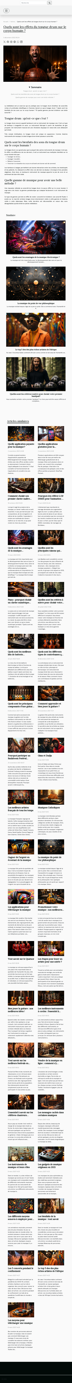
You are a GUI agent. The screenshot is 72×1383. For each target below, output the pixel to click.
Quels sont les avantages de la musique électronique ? (36, 257)
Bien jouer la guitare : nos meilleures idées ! (20, 1010)
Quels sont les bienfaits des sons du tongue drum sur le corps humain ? (35, 94)
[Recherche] (33, 3)
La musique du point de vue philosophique (36, 303)
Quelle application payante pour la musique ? (21, 445)
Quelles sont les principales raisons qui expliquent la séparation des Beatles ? (50, 552)
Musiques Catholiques (49, 807)
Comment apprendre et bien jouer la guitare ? (49, 705)
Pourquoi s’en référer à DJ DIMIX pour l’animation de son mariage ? (51, 499)
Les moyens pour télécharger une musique (20, 1321)
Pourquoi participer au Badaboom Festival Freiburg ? (19, 758)
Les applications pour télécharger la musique (19, 908)
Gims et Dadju (45, 755)
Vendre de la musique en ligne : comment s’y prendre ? (50, 1063)
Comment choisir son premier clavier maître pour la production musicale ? (19, 500)
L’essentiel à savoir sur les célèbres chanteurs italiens (20, 1115)
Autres (12, 21)
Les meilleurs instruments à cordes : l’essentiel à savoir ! (50, 1011)
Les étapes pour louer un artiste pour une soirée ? (50, 960)
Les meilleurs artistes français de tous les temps (20, 809)
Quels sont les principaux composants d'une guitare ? (21, 706)
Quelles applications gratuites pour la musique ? (48, 447)
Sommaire (36, 87)
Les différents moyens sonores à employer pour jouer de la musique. (20, 1219)
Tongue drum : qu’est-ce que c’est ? (35, 91)
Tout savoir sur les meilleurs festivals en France (18, 1063)
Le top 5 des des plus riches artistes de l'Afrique (36, 349)
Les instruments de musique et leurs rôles (19, 1166)
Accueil (5, 21)
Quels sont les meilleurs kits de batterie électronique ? (19, 654)
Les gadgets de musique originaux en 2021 (50, 1166)
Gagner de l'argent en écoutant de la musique (19, 858)
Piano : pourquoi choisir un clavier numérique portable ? (19, 602)
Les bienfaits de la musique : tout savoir (48, 1217)
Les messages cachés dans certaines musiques (51, 1114)
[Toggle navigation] (6, 10)
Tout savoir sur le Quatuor (21, 959)
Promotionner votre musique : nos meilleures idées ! (50, 910)
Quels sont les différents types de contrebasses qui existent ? (50, 654)
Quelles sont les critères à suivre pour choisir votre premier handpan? (36, 395)
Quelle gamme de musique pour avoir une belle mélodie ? (35, 97)
